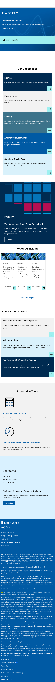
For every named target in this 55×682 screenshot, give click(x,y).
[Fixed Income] (27, 101)
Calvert (3, 539)
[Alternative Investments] (27, 143)
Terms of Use (5, 666)
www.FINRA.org (13, 564)
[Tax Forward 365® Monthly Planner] (27, 367)
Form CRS (4, 676)
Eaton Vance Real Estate (9, 542)
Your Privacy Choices (9, 662)
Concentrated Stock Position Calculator (21, 442)
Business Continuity (7, 669)
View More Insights (27, 298)
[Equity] (27, 82)
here (31, 589)
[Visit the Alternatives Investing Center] (27, 327)
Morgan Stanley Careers (9, 536)
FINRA (22, 647)
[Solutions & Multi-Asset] (27, 164)
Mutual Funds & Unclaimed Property (12, 673)
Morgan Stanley (6, 532)
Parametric (5, 546)
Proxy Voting (5, 679)
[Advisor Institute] (27, 347)
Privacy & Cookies (6, 659)
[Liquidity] (27, 122)
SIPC (28, 647)
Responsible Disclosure (34, 567)
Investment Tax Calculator (15, 413)
